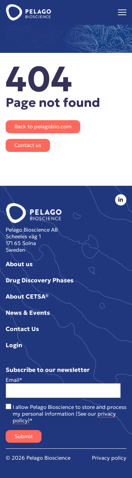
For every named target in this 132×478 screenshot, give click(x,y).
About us (19, 264)
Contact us (27, 145)
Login (14, 345)
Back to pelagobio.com (42, 126)
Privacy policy (109, 457)
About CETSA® (27, 296)
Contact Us (22, 329)
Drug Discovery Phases (40, 280)
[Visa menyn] (122, 13)
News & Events (28, 313)
